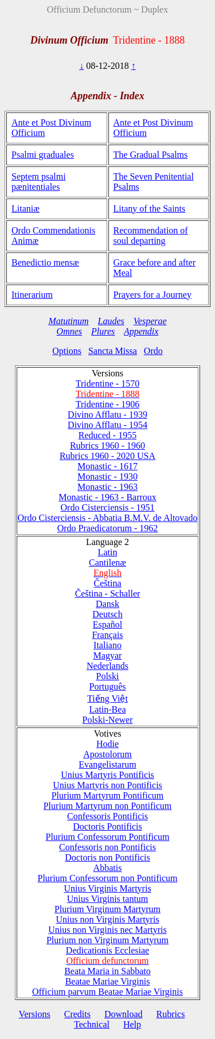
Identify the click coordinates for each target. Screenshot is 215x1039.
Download (123, 1014)
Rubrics (171, 1014)
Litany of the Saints (150, 208)
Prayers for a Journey (152, 294)
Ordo (153, 351)
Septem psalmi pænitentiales (38, 182)
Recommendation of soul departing (151, 235)
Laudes (111, 321)
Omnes (69, 331)
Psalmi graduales (42, 154)
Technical (92, 1024)
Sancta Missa (112, 351)
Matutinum (68, 321)
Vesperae (150, 321)
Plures (103, 331)
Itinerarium (32, 294)
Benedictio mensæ (45, 262)
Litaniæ (25, 208)
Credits (77, 1014)
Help (132, 1024)
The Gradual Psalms (151, 154)
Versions (34, 1014)
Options (66, 351)
